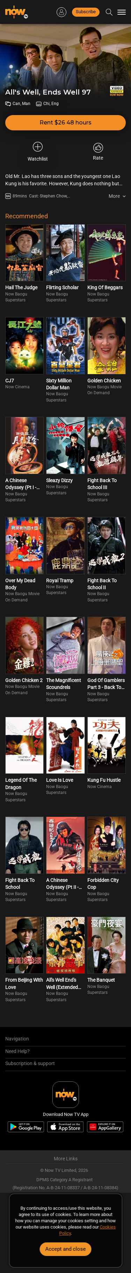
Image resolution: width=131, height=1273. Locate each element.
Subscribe (86, 11)
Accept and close (65, 1249)
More (114, 196)
